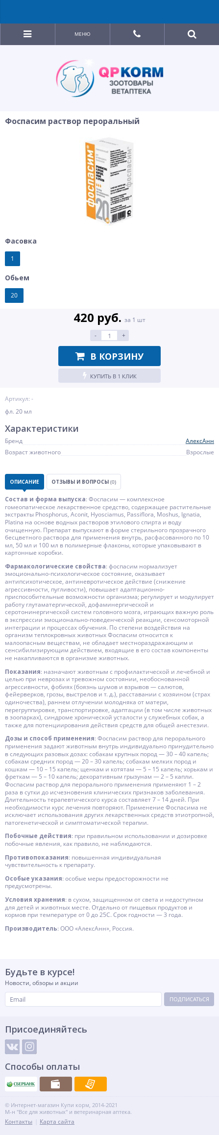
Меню (82, 33)
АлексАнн (200, 441)
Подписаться (189, 999)
